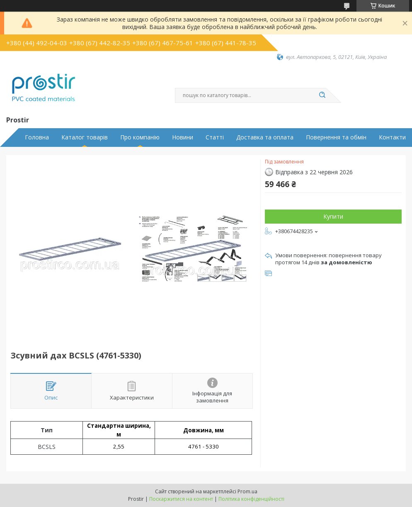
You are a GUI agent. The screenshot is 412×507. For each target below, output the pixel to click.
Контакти (392, 137)
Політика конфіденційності (251, 498)
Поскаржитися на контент (181, 498)
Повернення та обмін (336, 137)
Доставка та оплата (264, 137)
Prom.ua (247, 491)
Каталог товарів (84, 137)
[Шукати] (322, 95)
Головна (37, 137)
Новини (182, 137)
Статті (215, 137)
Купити (333, 216)
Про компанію (140, 137)
